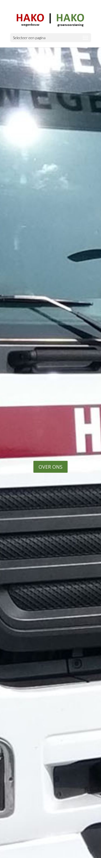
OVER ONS (50, 467)
